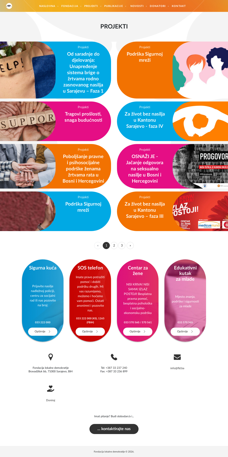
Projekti (91, 6)
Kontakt (179, 6)
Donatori (158, 6)
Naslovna (47, 6)
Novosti (137, 6)
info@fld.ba (177, 368)
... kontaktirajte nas (114, 429)
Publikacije (113, 6)
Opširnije (43, 331)
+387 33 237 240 (116, 368)
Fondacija (69, 6)
